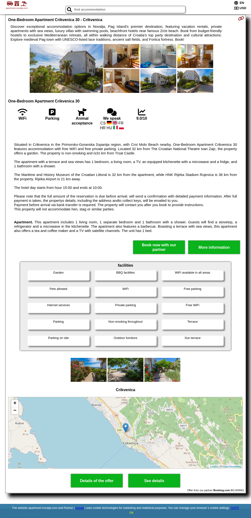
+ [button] (15, 403)
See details (154, 481)
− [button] (15, 410)
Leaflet (214, 466)
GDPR (235, 508)
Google (79, 508)
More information (214, 247)
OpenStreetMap (232, 466)
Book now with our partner (159, 247)
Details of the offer (97, 481)
